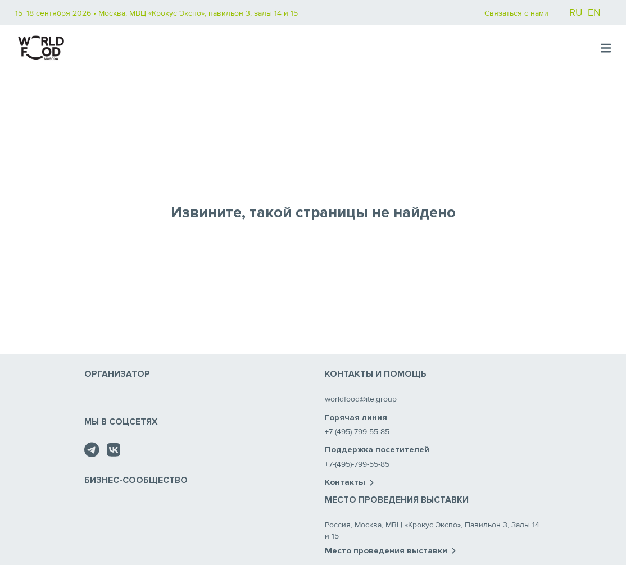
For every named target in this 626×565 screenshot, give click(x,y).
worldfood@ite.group (361, 399)
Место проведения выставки (390, 550)
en (594, 12)
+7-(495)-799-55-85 (357, 431)
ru (576, 12)
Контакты (349, 482)
